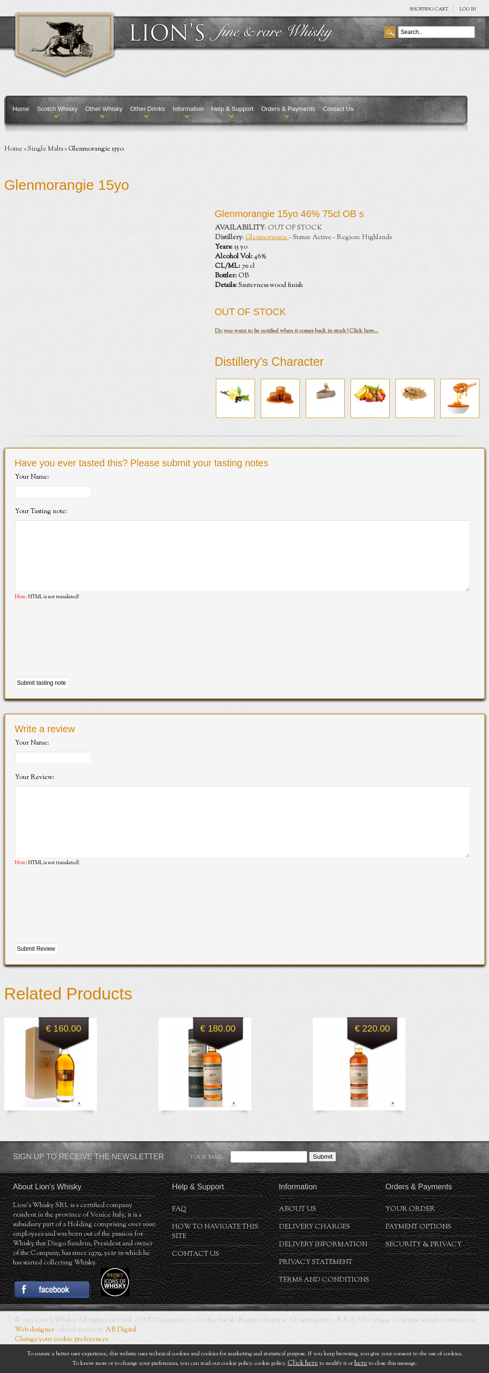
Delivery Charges (314, 1256)
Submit (322, 1185)
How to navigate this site (215, 1260)
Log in (467, 9)
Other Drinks (147, 108)
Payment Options (418, 1256)
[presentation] (87, 653)
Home (21, 108)
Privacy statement (315, 1291)
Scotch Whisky (57, 108)
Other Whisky (103, 108)
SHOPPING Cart (428, 9)
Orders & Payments (288, 108)
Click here (302, 1363)
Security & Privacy (423, 1273)
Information (187, 108)
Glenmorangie (267, 237)
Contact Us (338, 108)
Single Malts (45, 149)
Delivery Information (323, 1273)
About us (297, 1238)
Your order (410, 1238)
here (360, 1363)
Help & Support (232, 108)
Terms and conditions (324, 1309)
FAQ (179, 1238)
